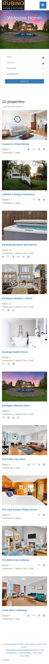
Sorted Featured (13, 107)
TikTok (6, 660)
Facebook (11, 653)
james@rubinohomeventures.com (24, 650)
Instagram (25, 653)
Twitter (37, 653)
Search (24, 81)
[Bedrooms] (24, 74)
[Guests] (24, 68)
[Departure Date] (23, 62)
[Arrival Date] (23, 57)
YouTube (24, 656)
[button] (2, 29)
